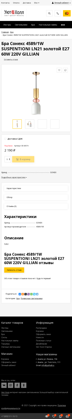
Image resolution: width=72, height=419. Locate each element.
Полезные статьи (43, 340)
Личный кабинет (8, 365)
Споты (4, 337)
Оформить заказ (43, 334)
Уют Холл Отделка (44, 347)
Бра (18, 298)
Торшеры (5, 343)
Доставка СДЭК (13, 139)
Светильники (7, 331)
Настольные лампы (9, 340)
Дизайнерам (41, 343)
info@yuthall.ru (48, 365)
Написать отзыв (14, 270)
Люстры (4, 328)
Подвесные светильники (31, 298)
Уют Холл (5, 392)
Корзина (40, 331)
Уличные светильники (10, 347)
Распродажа (41, 328)
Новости (40, 337)
